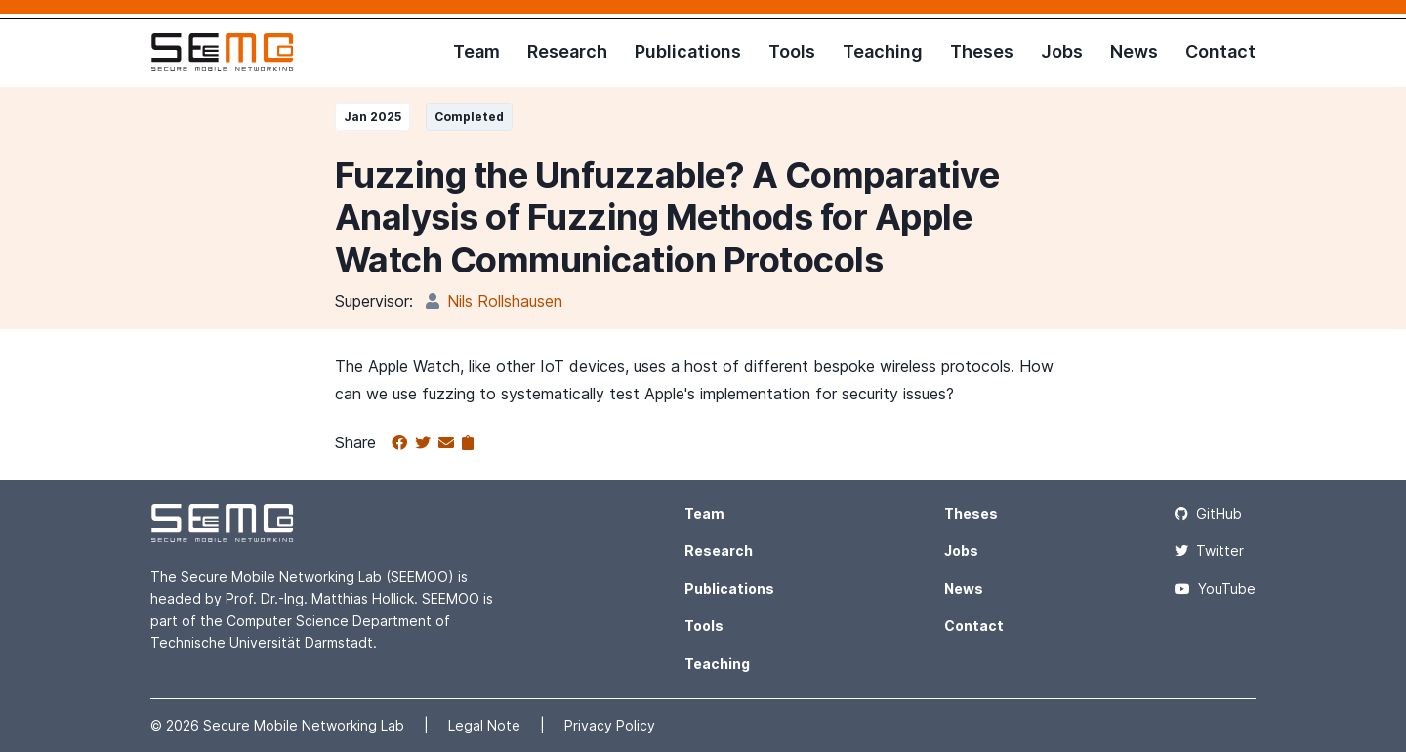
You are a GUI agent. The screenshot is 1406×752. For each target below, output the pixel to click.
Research (567, 51)
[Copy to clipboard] (468, 443)
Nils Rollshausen (504, 301)
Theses (981, 51)
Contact (1220, 51)
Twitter (1209, 550)
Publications (688, 51)
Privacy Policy (609, 725)
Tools (791, 51)
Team (476, 51)
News (1134, 51)
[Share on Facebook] (403, 443)
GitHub (1208, 513)
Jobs (1062, 51)
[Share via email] (450, 443)
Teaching (883, 51)
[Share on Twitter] (426, 443)
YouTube (1215, 588)
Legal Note (486, 725)
